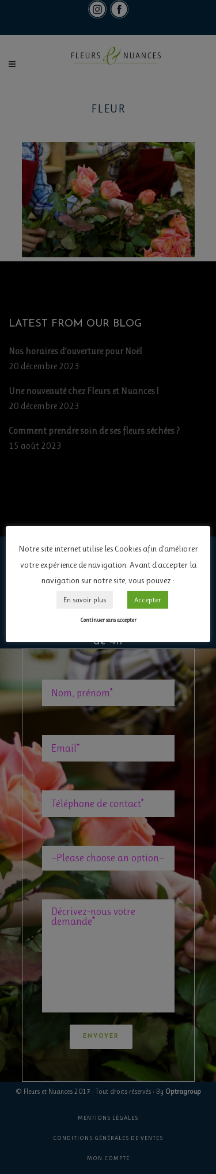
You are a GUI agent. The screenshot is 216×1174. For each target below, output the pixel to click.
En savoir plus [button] (84, 599)
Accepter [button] (147, 599)
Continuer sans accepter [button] (108, 620)
